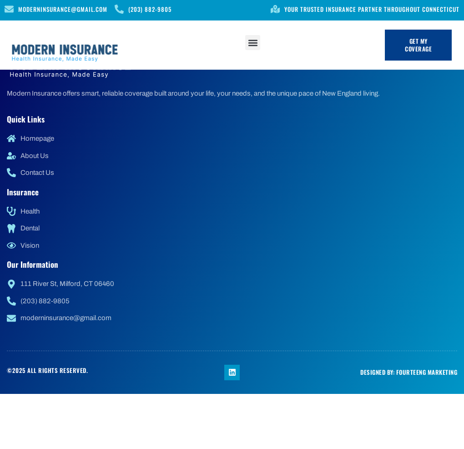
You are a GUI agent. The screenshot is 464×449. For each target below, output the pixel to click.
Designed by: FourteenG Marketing (408, 372)
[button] (252, 42)
